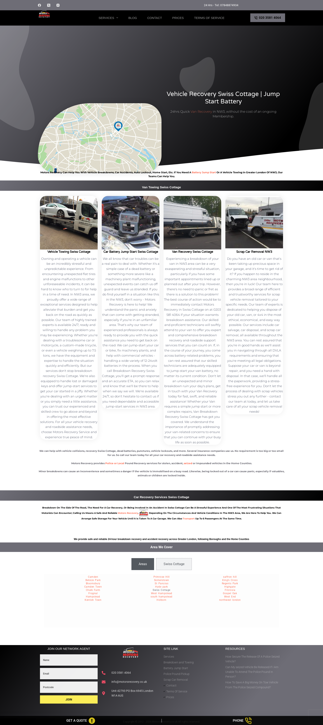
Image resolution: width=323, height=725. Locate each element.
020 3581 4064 (267, 18)
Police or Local (114, 463)
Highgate (229, 586)
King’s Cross (230, 580)
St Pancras (161, 583)
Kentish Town (93, 600)
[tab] (142, 564)
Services (109, 17)
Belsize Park (93, 580)
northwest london (230, 600)
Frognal (93, 593)
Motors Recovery (57, 21)
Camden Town (93, 586)
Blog (132, 18)
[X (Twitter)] (48, 5)
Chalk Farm (93, 590)
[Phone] (242, 720)
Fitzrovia (230, 590)
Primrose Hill (161, 576)
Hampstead (93, 596)
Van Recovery (201, 112)
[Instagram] (58, 5)
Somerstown (161, 580)
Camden (93, 576)
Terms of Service (209, 18)
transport (189, 518)
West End (230, 596)
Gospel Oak (230, 593)
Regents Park (230, 583)
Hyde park (161, 586)
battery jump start (204, 172)
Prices (178, 18)
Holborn (161, 600)
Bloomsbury (93, 583)
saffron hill (230, 576)
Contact (154, 18)
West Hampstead (161, 593)
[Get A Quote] (80, 720)
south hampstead (161, 596)
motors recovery (128, 513)
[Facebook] (39, 5)
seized (188, 463)
